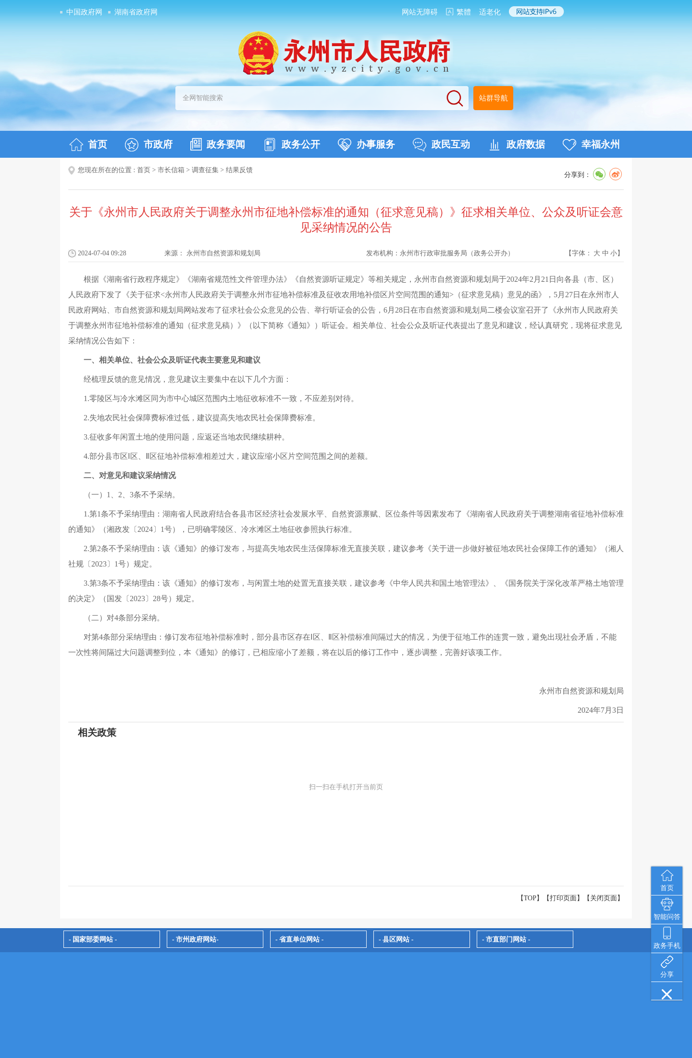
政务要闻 (217, 144)
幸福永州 (591, 144)
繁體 (464, 12)
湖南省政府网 (136, 12)
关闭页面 (603, 898)
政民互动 (441, 144)
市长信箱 (171, 170)
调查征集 (205, 170)
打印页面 (563, 898)
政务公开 (291, 144)
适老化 (490, 12)
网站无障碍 (420, 12)
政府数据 (516, 144)
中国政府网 (84, 12)
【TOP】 (530, 898)
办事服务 (366, 144)
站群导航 (493, 98)
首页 (88, 144)
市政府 (149, 144)
